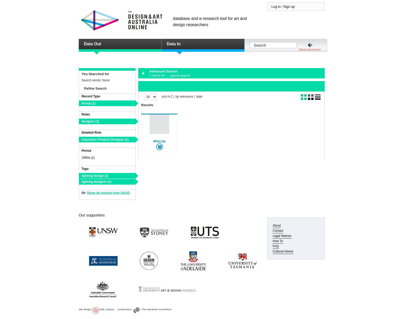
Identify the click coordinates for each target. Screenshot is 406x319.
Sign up (289, 7)
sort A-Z (167, 96)
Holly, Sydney (106, 309)
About (277, 225)
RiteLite (159, 141)
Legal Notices (282, 236)
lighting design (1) (95, 176)
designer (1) (90, 121)
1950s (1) (88, 158)
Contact (278, 231)
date (199, 96)
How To (278, 241)
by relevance (184, 96)
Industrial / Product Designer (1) (105, 139)
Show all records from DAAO (108, 193)
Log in (275, 7)
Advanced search (310, 49)
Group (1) (89, 103)
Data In (173, 44)
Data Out (92, 44)
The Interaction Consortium (157, 309)
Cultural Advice (283, 251)
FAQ (276, 246)
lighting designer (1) (96, 182)
